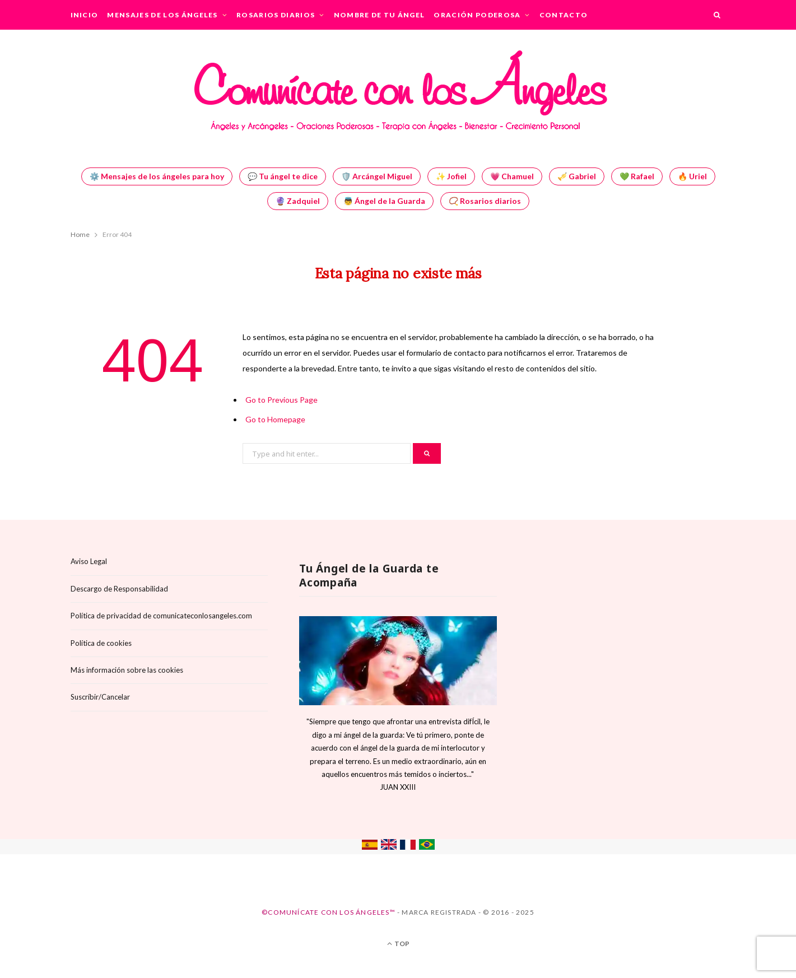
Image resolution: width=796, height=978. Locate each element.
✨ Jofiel (451, 176)
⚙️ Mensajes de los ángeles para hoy (157, 176)
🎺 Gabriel (576, 176)
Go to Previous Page (281, 399)
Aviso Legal (89, 561)
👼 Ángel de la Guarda (384, 201)
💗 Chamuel (512, 176)
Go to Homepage (275, 419)
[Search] (717, 15)
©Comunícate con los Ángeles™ (328, 912)
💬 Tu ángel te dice (283, 176)
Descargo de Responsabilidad (119, 588)
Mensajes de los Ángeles (162, 15)
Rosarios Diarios (275, 15)
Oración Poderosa (477, 15)
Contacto (563, 15)
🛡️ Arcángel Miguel (376, 176)
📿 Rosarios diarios (485, 201)
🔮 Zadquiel (298, 201)
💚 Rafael (637, 176)
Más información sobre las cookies (127, 669)
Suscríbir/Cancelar (100, 696)
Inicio (85, 15)
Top (398, 943)
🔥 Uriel (692, 176)
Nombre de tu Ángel (379, 15)
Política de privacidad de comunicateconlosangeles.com (161, 615)
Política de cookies (101, 643)
